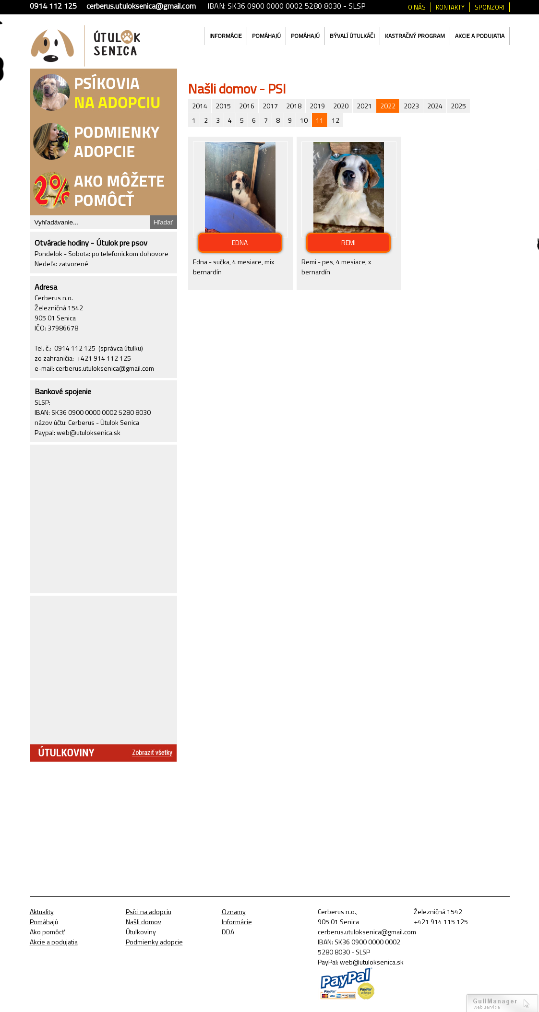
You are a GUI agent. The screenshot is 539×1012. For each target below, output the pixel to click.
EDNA (240, 242)
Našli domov (143, 922)
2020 (340, 106)
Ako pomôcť (47, 932)
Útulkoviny (141, 932)
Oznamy (234, 911)
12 (335, 120)
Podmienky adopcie (154, 942)
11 (319, 120)
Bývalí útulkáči (352, 35)
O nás (417, 7)
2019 (317, 106)
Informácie (225, 35)
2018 (293, 106)
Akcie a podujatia (479, 35)
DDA (228, 932)
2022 (387, 106)
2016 (246, 106)
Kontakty (450, 7)
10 (304, 120)
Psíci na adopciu (148, 911)
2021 (364, 106)
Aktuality (42, 911)
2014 (199, 106)
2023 (411, 106)
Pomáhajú (266, 35)
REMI (348, 242)
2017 (270, 106)
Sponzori (489, 7)
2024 (435, 106)
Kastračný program (415, 35)
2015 (223, 106)
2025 (458, 106)
